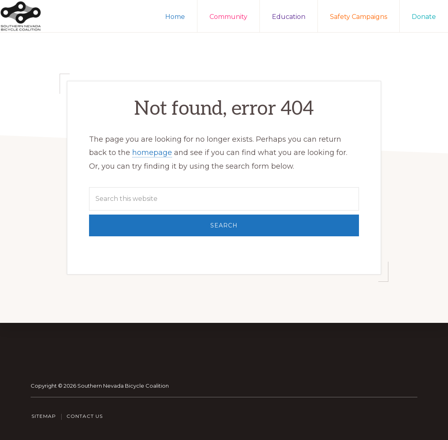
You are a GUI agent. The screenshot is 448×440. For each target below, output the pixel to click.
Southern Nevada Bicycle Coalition (123, 385)
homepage (152, 152)
